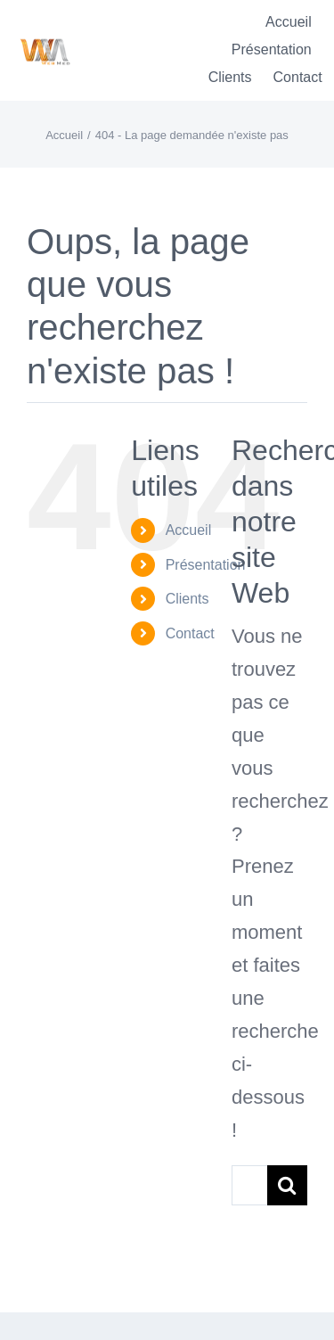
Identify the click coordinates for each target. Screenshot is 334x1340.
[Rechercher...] (249, 1185)
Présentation (206, 564)
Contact (190, 633)
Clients (187, 598)
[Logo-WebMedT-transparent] (44, 32)
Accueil (189, 530)
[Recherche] (287, 1185)
